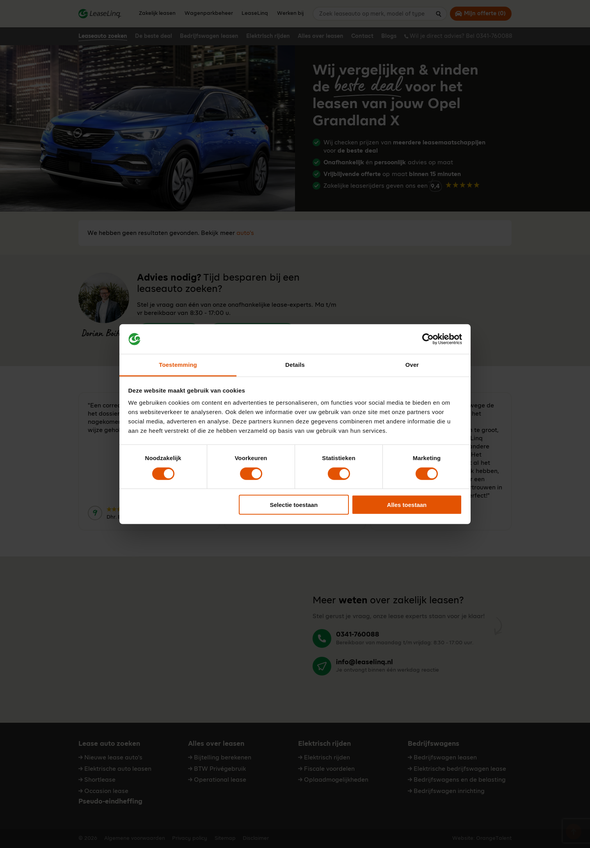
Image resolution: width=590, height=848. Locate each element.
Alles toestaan (407, 504)
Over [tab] (412, 364)
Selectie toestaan (294, 504)
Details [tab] (295, 364)
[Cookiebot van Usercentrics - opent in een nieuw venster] (428, 339)
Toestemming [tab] (178, 364)
